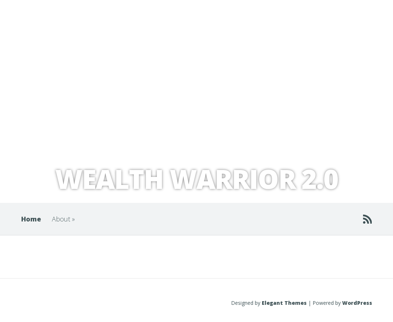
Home (31, 219)
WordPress (357, 302)
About (63, 219)
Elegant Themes (284, 302)
